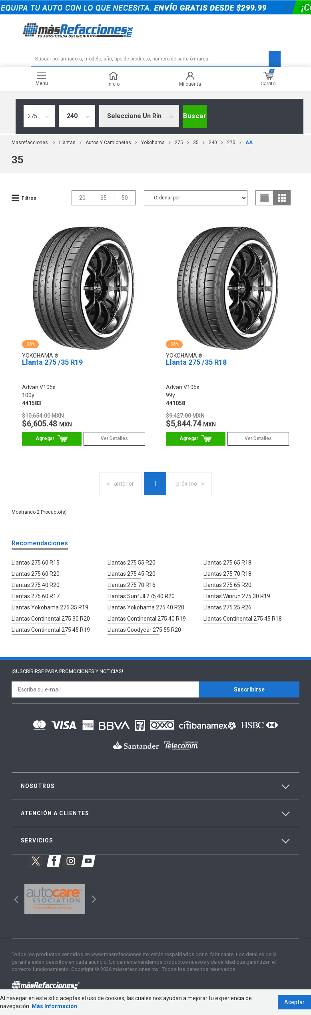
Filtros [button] (29, 198)
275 (179, 142)
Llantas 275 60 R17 (36, 596)
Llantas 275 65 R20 (227, 585)
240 (213, 142)
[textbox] (156, 59)
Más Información (54, 1006)
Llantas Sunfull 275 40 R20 (141, 596)
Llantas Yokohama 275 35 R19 (50, 607)
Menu (42, 79)
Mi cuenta (190, 79)
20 (82, 198)
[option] (54, 899)
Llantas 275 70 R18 (227, 574)
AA (249, 142)
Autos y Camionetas (108, 142)
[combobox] (39, 116)
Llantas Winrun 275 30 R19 (236, 596)
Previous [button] (14, 899)
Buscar (195, 116)
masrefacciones (30, 142)
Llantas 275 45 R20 (132, 574)
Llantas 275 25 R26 (227, 607)
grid (281, 198)
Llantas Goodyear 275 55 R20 (144, 630)
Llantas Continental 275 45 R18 (242, 618)
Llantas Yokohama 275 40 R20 (146, 607)
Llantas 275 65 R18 (227, 562)
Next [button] (93, 899)
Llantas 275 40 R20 (36, 585)
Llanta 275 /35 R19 (52, 362)
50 (125, 198)
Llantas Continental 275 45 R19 (51, 630)
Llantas (67, 142)
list (264, 198)
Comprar (52, 438)
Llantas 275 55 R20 (132, 562)
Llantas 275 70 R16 (132, 585)
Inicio (114, 79)
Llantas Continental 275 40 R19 (147, 618)
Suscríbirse (249, 689)
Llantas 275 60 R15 (36, 562)
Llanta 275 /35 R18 (196, 362)
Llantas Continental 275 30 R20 (51, 618)
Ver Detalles (114, 438)
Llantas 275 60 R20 (36, 574)
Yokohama (153, 142)
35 (196, 142)
